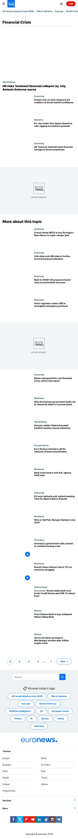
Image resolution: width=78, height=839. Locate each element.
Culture (6, 784)
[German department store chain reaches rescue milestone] (55, 432)
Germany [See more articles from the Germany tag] (39, 726)
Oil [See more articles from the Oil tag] (41, 711)
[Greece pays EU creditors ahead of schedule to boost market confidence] (55, 107)
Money (38, 610)
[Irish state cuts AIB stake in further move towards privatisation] (55, 263)
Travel (44, 777)
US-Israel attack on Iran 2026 (18, 11)
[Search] (39, 677)
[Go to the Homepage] (11, 3)
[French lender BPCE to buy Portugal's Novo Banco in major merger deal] (55, 239)
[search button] (62, 677)
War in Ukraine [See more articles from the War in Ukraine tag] (59, 696)
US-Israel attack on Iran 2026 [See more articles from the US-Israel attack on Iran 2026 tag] (26, 696)
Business (39, 229)
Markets (38, 119)
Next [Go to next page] (62, 661)
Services (6, 800)
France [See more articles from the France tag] (17, 718)
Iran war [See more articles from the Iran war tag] (26, 703)
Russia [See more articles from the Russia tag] (45, 718)
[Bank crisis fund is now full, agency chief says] (55, 479)
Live (71, 3)
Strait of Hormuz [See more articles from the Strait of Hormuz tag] (48, 703)
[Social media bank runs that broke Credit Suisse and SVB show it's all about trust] (55, 597)
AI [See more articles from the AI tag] (31, 718)
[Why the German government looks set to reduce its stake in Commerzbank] (55, 409)
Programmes (8, 790)
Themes (6, 751)
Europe (6, 758)
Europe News (41, 445)
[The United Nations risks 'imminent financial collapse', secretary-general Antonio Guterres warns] (39, 87)
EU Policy (45, 764)
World (44, 758)
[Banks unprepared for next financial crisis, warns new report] (55, 385)
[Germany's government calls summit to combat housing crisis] (55, 550)
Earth (5, 771)
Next (43, 771)
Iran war (59, 11)
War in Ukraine (44, 11)
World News (8, 82)
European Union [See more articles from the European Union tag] (60, 711)
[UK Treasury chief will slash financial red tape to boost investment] (55, 154)
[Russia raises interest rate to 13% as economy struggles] (55, 574)
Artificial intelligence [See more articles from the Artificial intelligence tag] (20, 711)
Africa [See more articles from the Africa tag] (61, 718)
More (5, 808)
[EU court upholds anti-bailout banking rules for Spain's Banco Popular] (55, 503)
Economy (39, 96)
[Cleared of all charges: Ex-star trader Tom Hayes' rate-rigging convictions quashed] (55, 130)
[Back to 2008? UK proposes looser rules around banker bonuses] (55, 287)
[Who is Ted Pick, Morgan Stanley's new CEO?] (55, 527)
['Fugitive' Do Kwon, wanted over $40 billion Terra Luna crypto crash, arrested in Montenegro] (55, 645)
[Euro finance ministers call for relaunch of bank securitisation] (55, 456)
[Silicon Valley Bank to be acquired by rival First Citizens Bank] (55, 621)
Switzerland (40, 587)
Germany (39, 539)
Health (5, 777)
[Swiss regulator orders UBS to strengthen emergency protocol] (55, 310)
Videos (44, 784)
